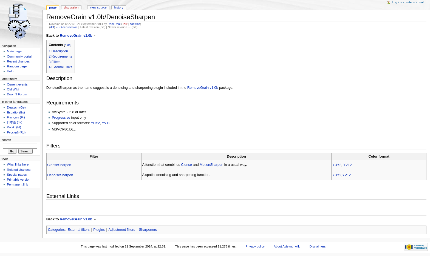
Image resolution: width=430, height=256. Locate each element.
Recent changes (18, 61)
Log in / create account (408, 2)
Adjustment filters (122, 230)
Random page (17, 66)
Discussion (71, 7)
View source (98, 7)
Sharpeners (148, 230)
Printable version (18, 179)
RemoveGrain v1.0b (76, 36)
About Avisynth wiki (287, 246)
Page (52, 7)
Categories (56, 230)
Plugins (99, 230)
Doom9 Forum (17, 94)
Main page (14, 51)
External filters (78, 230)
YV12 (106, 123)
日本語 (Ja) (14, 122)
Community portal (19, 56)
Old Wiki (13, 89)
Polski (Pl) (14, 127)
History (118, 7)
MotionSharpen (211, 165)
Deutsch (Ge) (16, 107)
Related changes (18, 169)
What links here (18, 164)
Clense (186, 165)
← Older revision (66, 27)
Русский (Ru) (16, 132)
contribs (135, 23)
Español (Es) (16, 112)
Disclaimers (317, 246)
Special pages (17, 174)
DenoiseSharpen (60, 175)
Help (10, 71)
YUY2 (95, 123)
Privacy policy (255, 246)
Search (6, 139)
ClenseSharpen (59, 165)
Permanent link (17, 184)
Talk (125, 23)
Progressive (61, 118)
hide (67, 45)
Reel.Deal (114, 23)
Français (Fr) (16, 117)
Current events (17, 84)
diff (52, 27)
